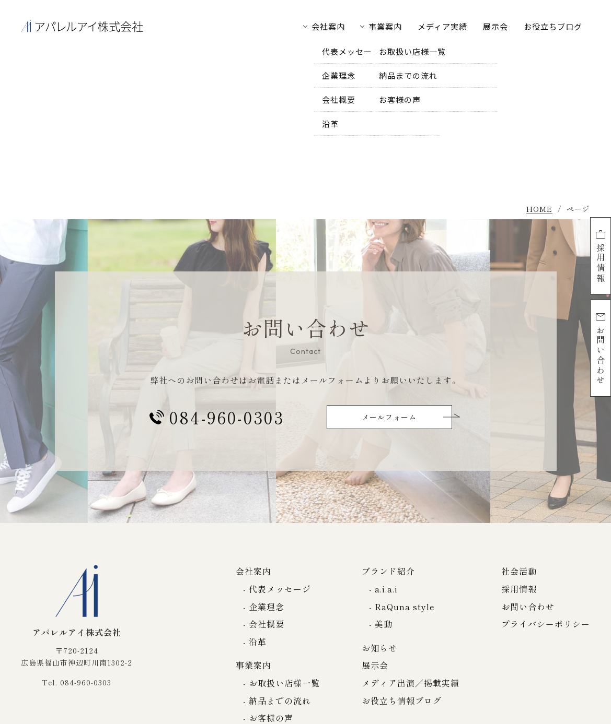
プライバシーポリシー (545, 624)
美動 (384, 624)
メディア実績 (442, 26)
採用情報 (600, 255)
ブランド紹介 (388, 571)
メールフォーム (389, 417)
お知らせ (379, 648)
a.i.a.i (386, 589)
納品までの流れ (280, 700)
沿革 (258, 641)
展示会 (495, 26)
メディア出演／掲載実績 (410, 682)
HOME (539, 209)
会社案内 (328, 26)
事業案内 (385, 26)
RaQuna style (405, 606)
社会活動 (519, 571)
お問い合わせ (600, 348)
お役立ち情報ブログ (402, 700)
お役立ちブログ (553, 26)
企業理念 (266, 606)
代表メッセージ (280, 589)
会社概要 (266, 624)
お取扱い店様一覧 (284, 682)
